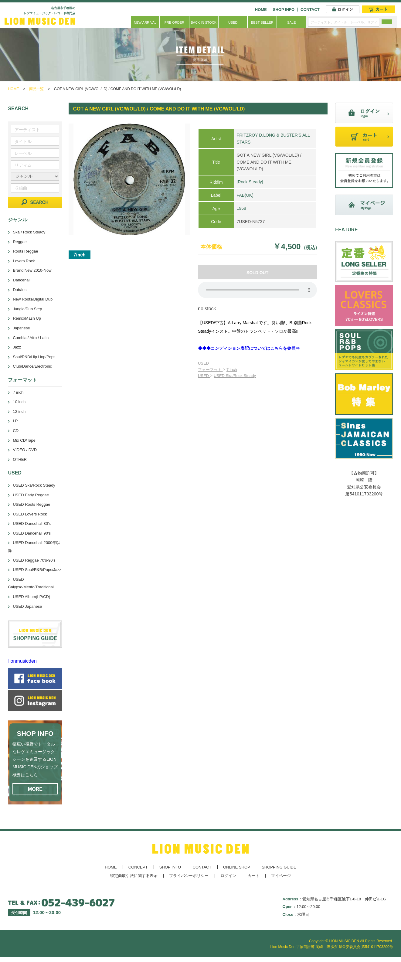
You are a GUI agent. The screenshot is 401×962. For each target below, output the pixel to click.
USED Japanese (27, 606)
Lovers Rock (24, 261)
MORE (35, 789)
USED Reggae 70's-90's (34, 560)
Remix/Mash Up (27, 318)
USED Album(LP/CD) (31, 596)
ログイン (228, 876)
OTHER (20, 459)
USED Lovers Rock (30, 514)
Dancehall (21, 280)
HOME (261, 10)
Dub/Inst (20, 289)
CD (16, 430)
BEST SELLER (262, 22)
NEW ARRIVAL (145, 22)
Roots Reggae (25, 251)
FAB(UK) (245, 195)
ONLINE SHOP (236, 867)
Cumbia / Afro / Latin (31, 337)
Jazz (17, 347)
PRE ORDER (174, 22)
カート (254, 876)
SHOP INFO (283, 10)
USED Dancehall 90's (32, 533)
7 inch (231, 369)
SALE (291, 22)
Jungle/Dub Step (27, 309)
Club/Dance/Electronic (32, 366)
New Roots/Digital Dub (33, 299)
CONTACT (310, 10)
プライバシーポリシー (189, 876)
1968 (241, 208)
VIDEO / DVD (25, 449)
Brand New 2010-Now (32, 270)
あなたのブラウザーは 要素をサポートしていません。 (257, 290)
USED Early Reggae (31, 495)
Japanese (21, 328)
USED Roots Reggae (31, 504)
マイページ (281, 876)
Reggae (20, 242)
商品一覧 (36, 89)
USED (233, 22)
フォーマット (210, 369)
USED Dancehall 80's (32, 523)
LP (15, 421)
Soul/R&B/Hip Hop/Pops (34, 357)
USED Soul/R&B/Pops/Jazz (37, 569)
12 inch (19, 411)
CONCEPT (138, 867)
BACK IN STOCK (203, 22)
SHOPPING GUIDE (279, 867)
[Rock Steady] (250, 181)
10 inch (19, 401)
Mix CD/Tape (24, 440)
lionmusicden (22, 661)
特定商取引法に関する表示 (134, 876)
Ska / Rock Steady (29, 232)
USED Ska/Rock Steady (235, 375)
